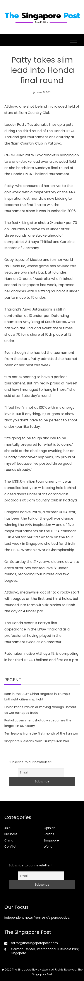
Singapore (51, 840)
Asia (7, 828)
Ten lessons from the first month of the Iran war (41, 733)
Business (10, 834)
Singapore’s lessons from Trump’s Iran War (36, 741)
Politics (49, 834)
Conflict (10, 846)
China (8, 840)
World (48, 846)
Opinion (49, 828)
